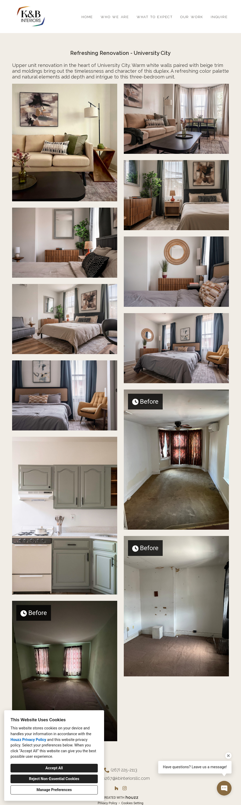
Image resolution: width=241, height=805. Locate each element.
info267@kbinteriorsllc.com (124, 778)
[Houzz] (116, 788)
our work (191, 16)
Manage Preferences (54, 790)
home (87, 16)
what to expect (155, 16)
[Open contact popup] (224, 788)
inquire (219, 16)
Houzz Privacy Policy (28, 740)
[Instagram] (124, 788)
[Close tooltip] (228, 756)
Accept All (54, 768)
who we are (115, 16)
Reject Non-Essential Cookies (54, 779)
